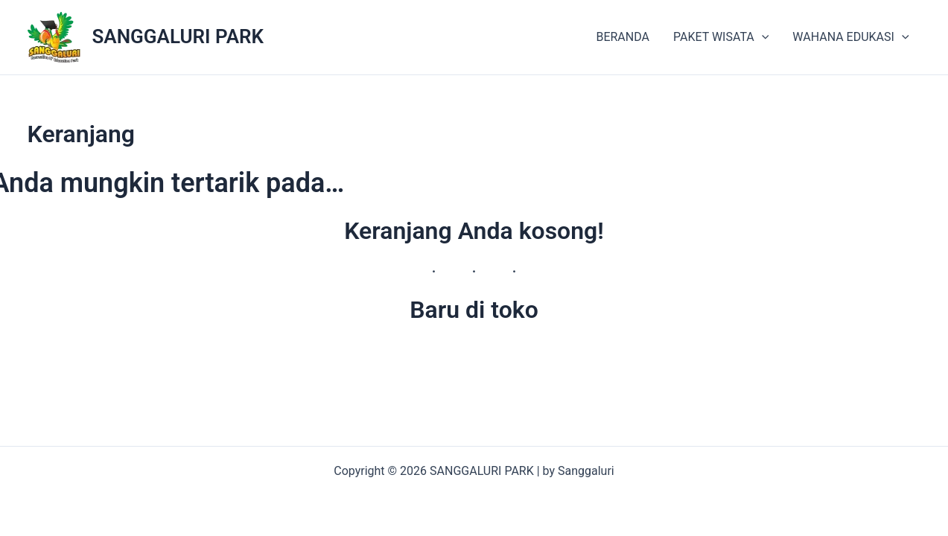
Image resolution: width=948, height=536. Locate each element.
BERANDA (622, 37)
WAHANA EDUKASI (850, 37)
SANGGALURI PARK (178, 36)
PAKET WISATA (721, 37)
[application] (761, 37)
